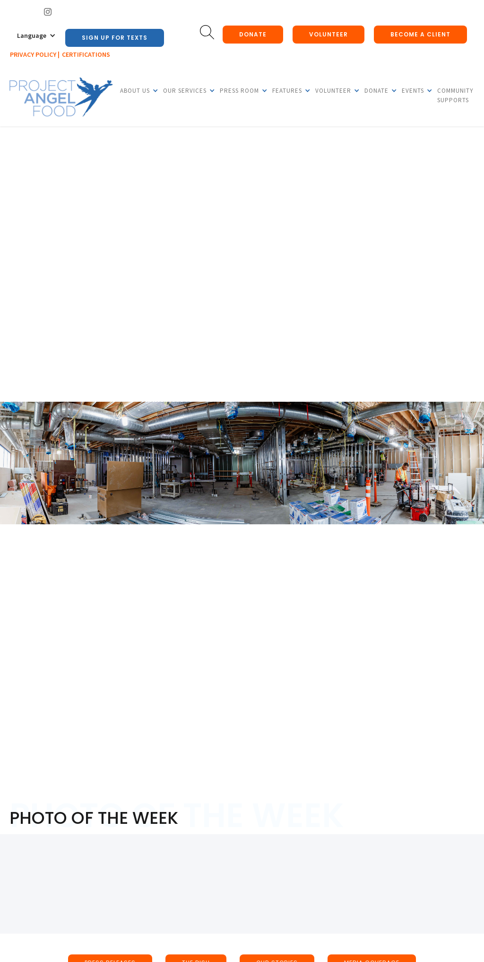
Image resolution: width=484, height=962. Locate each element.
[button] (36, 35)
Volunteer (328, 34)
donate (253, 34)
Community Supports (455, 95)
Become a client (420, 34)
